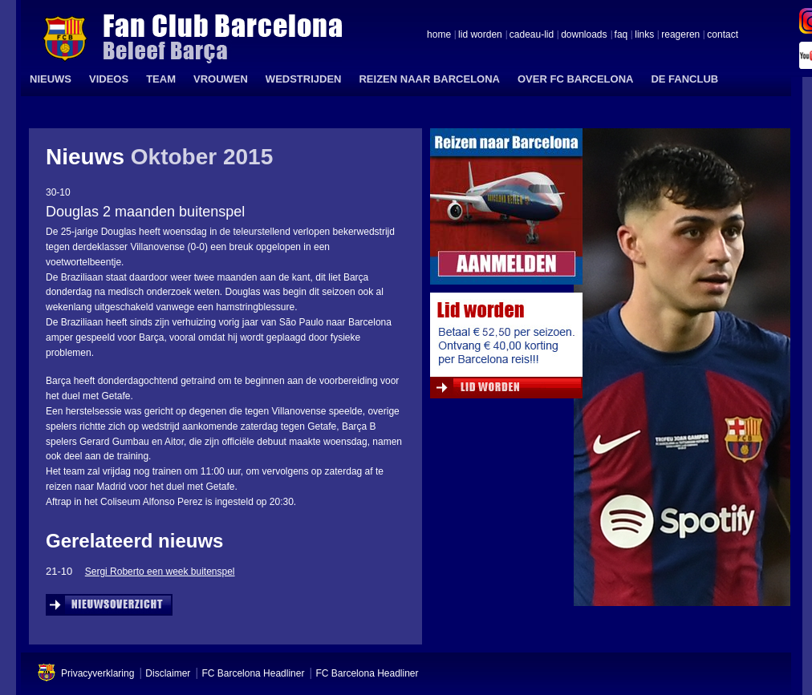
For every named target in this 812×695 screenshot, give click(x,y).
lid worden (480, 35)
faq (621, 35)
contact (722, 35)
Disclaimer (167, 673)
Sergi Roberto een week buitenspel (160, 571)
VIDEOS (108, 79)
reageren (680, 35)
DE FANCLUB (684, 79)
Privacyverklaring (97, 673)
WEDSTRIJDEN (304, 79)
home (439, 35)
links (644, 35)
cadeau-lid (532, 35)
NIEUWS (50, 79)
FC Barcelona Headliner (252, 673)
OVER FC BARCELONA (575, 79)
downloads (584, 35)
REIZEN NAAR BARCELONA (429, 79)
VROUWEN (220, 79)
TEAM (161, 79)
